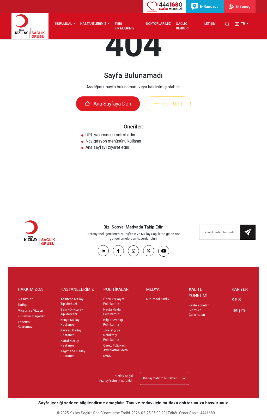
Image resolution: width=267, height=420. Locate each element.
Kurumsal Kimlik (157, 299)
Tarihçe (23, 305)
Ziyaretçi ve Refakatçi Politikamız (111, 335)
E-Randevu (205, 6)
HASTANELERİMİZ (93, 24)
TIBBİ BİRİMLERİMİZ (125, 26)
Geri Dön (168, 104)
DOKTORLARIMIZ (158, 24)
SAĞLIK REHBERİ (182, 26)
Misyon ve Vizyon (30, 310)
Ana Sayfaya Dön (108, 104)
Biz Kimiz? (25, 299)
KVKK (107, 356)
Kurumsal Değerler (31, 316)
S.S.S (236, 299)
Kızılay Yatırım (109, 380)
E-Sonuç (239, 6)
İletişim (238, 310)
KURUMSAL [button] (64, 24)
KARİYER (240, 289)
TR (240, 24)
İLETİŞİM (210, 24)
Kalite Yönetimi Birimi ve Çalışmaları (199, 310)
